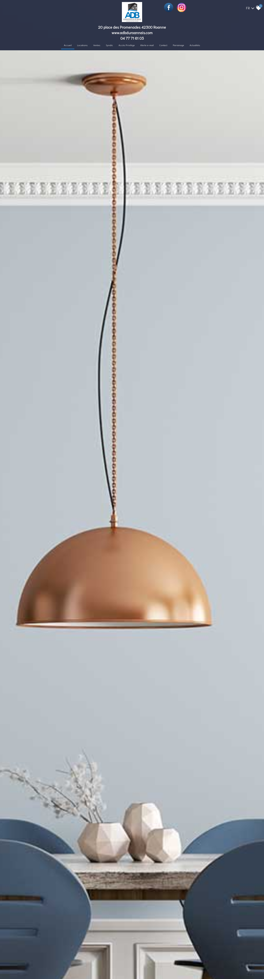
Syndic (109, 45)
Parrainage (178, 45)
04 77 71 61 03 (132, 38)
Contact (163, 45)
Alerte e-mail (147, 45)
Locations (82, 45)
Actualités (195, 45)
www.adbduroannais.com (132, 32)
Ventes (96, 45)
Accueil (68, 45)
